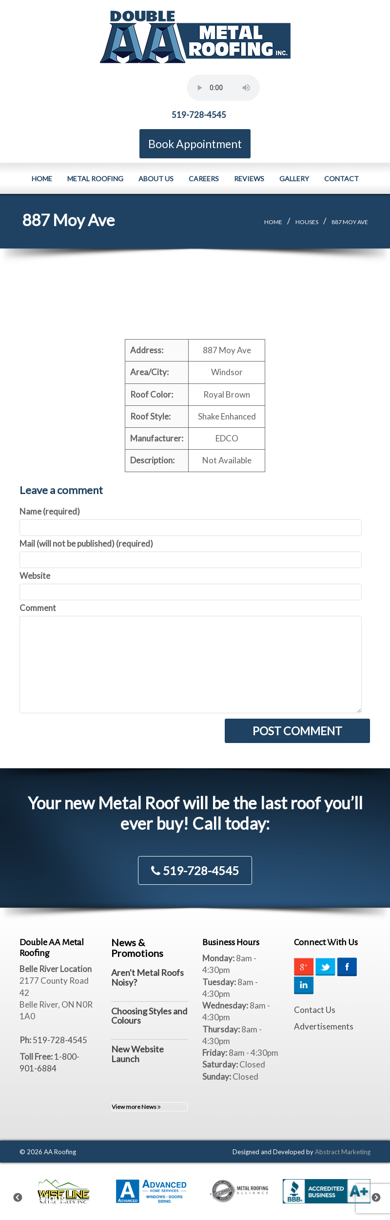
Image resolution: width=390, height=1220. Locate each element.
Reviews (249, 178)
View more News (136, 1106)
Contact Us (314, 1010)
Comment (38, 608)
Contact (341, 178)
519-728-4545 (199, 115)
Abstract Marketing (342, 1152)
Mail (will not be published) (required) (86, 543)
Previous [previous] (23, 1195)
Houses (306, 222)
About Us (156, 178)
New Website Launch (137, 1054)
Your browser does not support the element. (223, 88)
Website (35, 576)
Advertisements (323, 1026)
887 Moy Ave (350, 222)
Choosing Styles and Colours (149, 1016)
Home (42, 178)
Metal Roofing (95, 178)
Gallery (294, 178)
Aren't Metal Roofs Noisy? (147, 977)
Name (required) (50, 511)
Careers (204, 178)
